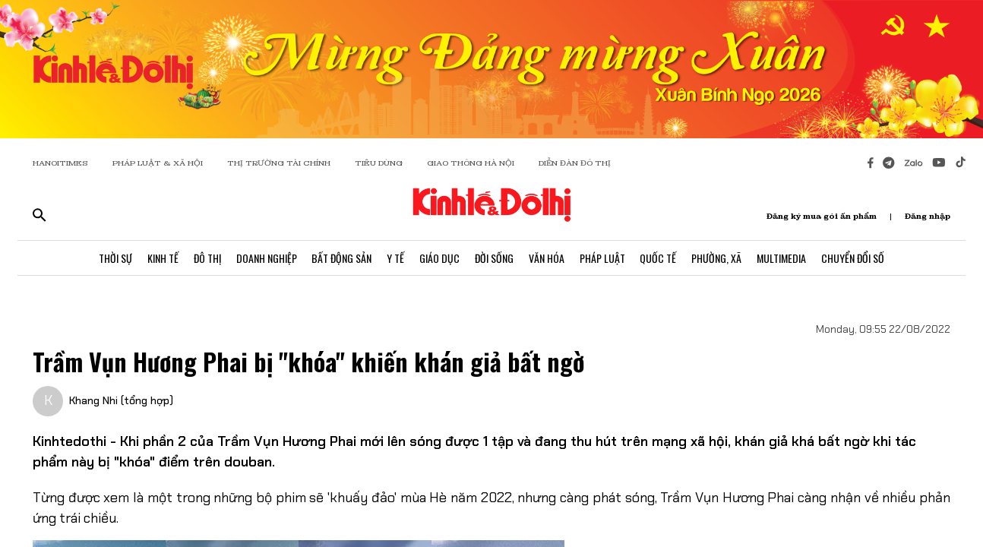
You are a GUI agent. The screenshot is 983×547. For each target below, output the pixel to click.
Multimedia (782, 258)
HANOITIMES (60, 163)
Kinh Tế (162, 258)
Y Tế (395, 258)
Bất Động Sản (341, 258)
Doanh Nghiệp (265, 258)
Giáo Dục (439, 258)
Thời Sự (114, 258)
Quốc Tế (658, 258)
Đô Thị (206, 258)
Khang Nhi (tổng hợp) (121, 400)
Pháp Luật (602, 258)
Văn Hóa (546, 258)
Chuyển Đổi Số (853, 258)
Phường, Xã (717, 258)
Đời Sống (494, 258)
